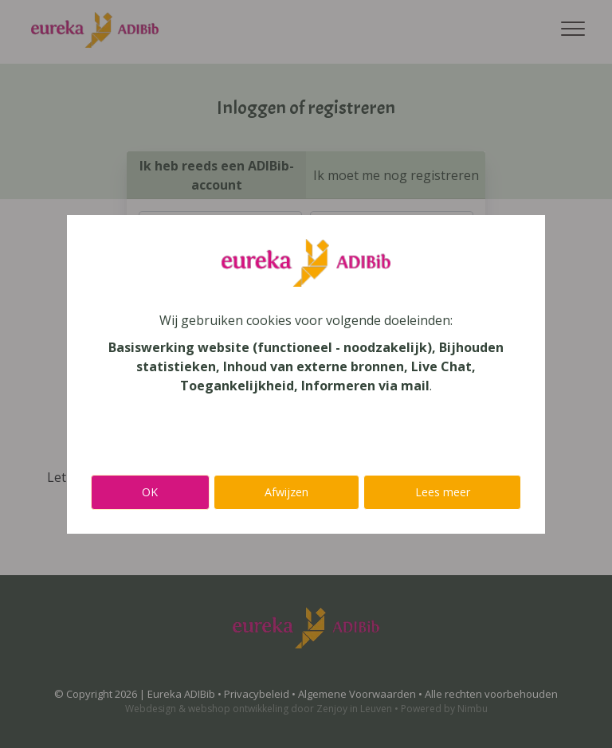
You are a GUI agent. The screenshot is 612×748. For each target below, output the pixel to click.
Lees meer (442, 491)
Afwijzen (286, 491)
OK (150, 491)
